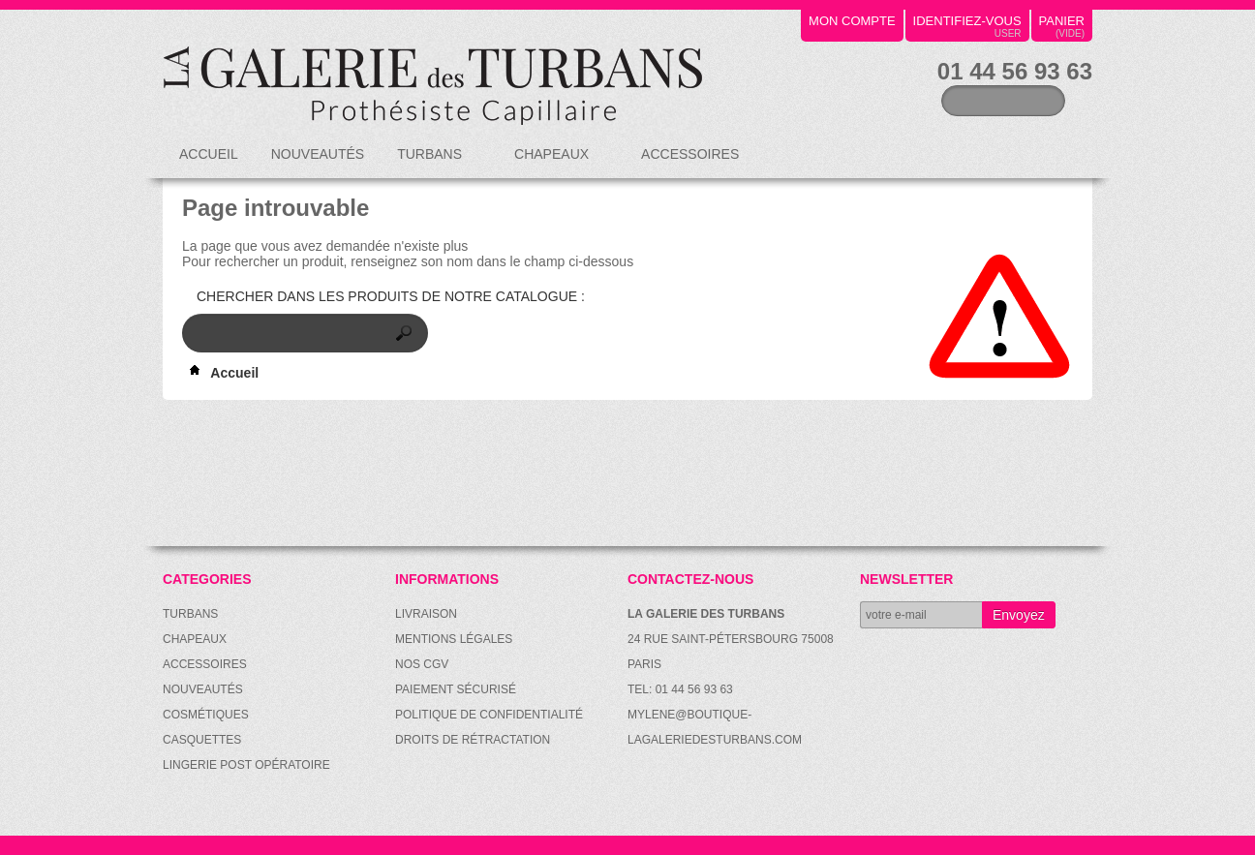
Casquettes (202, 740)
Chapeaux (553, 162)
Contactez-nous (690, 579)
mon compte (852, 21)
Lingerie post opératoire (246, 765)
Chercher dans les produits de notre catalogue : (391, 296)
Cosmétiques (206, 714)
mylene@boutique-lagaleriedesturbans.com (715, 727)
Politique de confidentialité (489, 714)
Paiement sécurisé (455, 689)
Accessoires (691, 162)
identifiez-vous (967, 21)
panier (1062, 21)
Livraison (426, 614)
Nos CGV (421, 664)
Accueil (208, 154)
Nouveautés (317, 154)
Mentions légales (453, 639)
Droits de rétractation (472, 740)
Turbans (431, 162)
